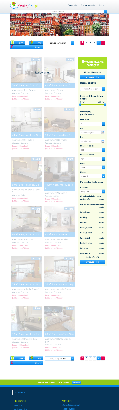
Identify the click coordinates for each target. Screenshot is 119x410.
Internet (92, 222)
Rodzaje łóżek (92, 232)
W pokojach (92, 238)
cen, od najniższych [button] (58, 42)
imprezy (26, 47)
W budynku (92, 212)
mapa (36, 42)
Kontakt (102, 5)
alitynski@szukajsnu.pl (71, 404)
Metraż (83, 163)
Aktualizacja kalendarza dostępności (92, 198)
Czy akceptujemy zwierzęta (92, 206)
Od (81, 128)
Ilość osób (84, 119)
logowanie (18, 404)
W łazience (92, 253)
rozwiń (101, 199)
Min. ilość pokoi (87, 145)
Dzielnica (84, 187)
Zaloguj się (72, 5)
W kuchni (92, 248)
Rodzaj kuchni (92, 243)
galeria (18, 42)
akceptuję (76, 382)
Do (81, 137)
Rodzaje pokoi (92, 227)
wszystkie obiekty (91, 88)
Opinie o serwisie (88, 5)
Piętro (83, 172)
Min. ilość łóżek (87, 154)
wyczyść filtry (92, 77)
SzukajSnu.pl (20, 392)
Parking (92, 217)
